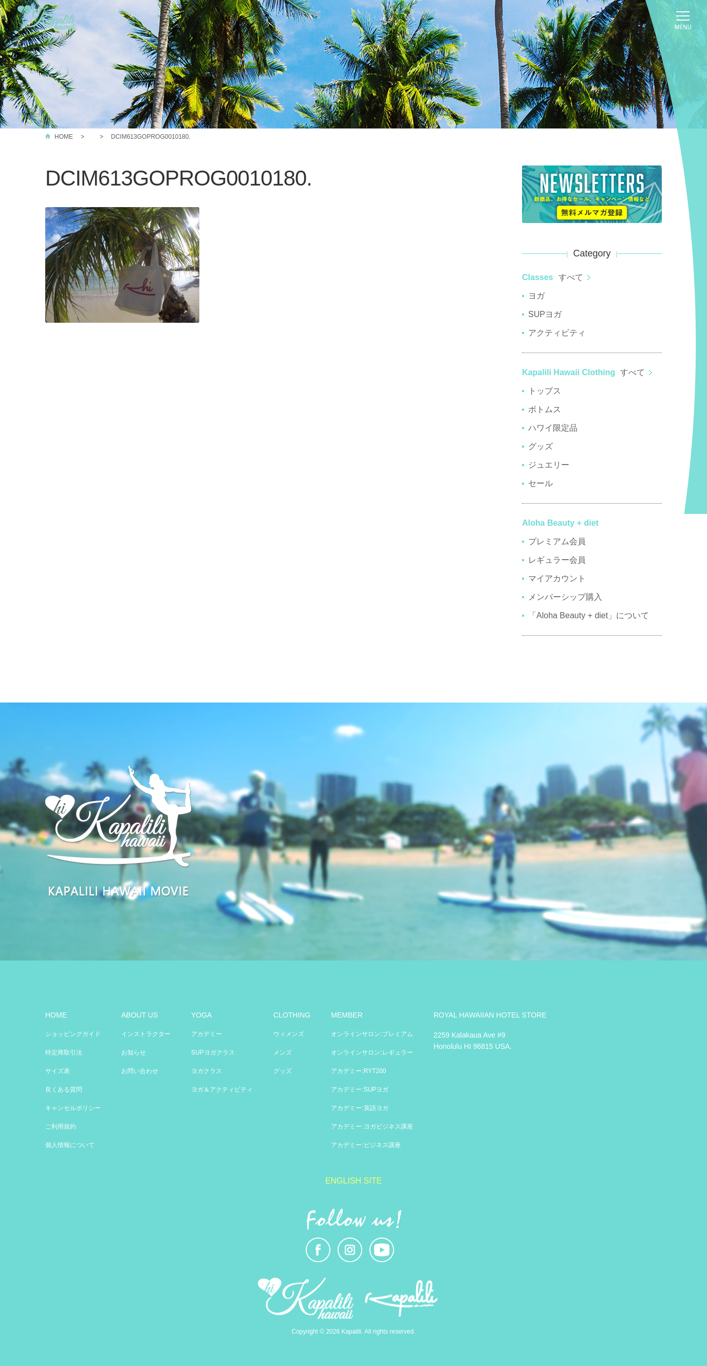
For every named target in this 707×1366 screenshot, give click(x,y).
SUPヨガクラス (213, 1052)
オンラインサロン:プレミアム (372, 1034)
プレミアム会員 (557, 541)
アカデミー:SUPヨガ (359, 1089)
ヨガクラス (206, 1071)
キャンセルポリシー (73, 1108)
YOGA (201, 1015)
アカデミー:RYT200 (358, 1071)
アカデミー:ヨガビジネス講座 (372, 1126)
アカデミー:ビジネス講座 (365, 1145)
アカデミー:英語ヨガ (359, 1108)
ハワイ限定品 (553, 427)
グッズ (540, 446)
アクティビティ (557, 332)
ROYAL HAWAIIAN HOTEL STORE (490, 1015)
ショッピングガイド (73, 1034)
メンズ (282, 1052)
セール (540, 483)
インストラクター (146, 1034)
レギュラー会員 (557, 560)
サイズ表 (57, 1071)
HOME (63, 136)
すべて (571, 277)
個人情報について (70, 1145)
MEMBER (346, 1015)
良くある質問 (63, 1089)
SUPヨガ (545, 314)
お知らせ (133, 1052)
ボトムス (544, 409)
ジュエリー (548, 464)
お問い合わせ (139, 1071)
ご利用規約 (60, 1126)
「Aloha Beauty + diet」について (588, 615)
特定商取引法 (63, 1052)
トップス (544, 390)
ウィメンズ (288, 1034)
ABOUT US (139, 1015)
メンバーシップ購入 (565, 597)
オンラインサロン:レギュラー (372, 1052)
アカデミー (206, 1034)
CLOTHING (291, 1015)
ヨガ (536, 295)
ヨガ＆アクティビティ (222, 1089)
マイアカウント (557, 578)
